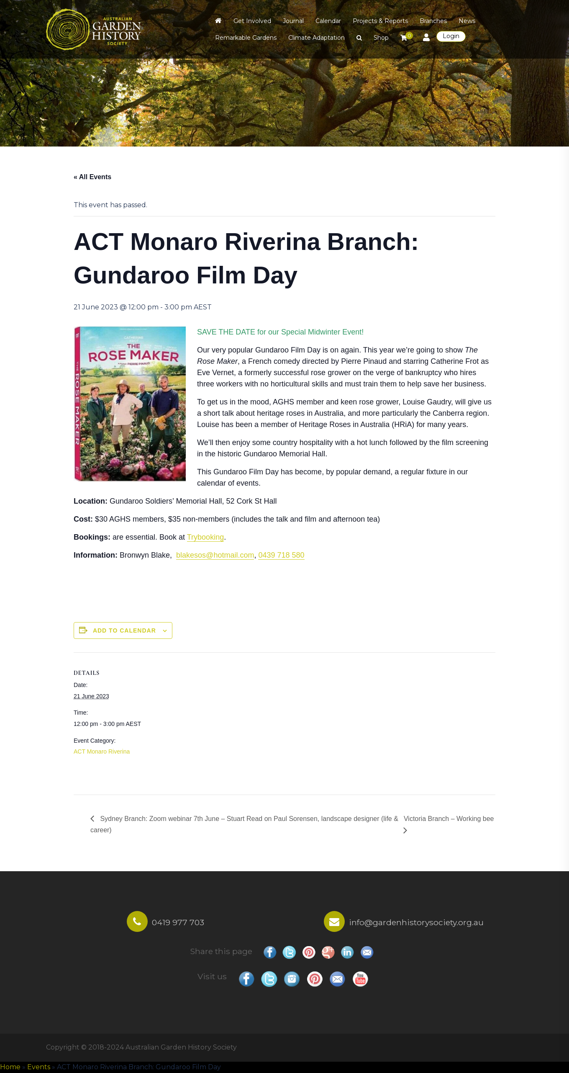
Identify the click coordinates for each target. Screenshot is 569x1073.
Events (38, 1067)
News (467, 21)
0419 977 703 (178, 922)
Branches (433, 21)
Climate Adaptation (316, 37)
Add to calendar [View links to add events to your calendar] (124, 630)
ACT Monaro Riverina (102, 751)
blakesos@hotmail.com (215, 555)
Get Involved (252, 21)
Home (10, 1067)
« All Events (92, 176)
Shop (381, 37)
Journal (293, 21)
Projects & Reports (380, 21)
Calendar (328, 21)
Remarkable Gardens (246, 37)
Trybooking (205, 537)
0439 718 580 (281, 555)
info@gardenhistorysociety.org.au (416, 922)
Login (451, 36)
